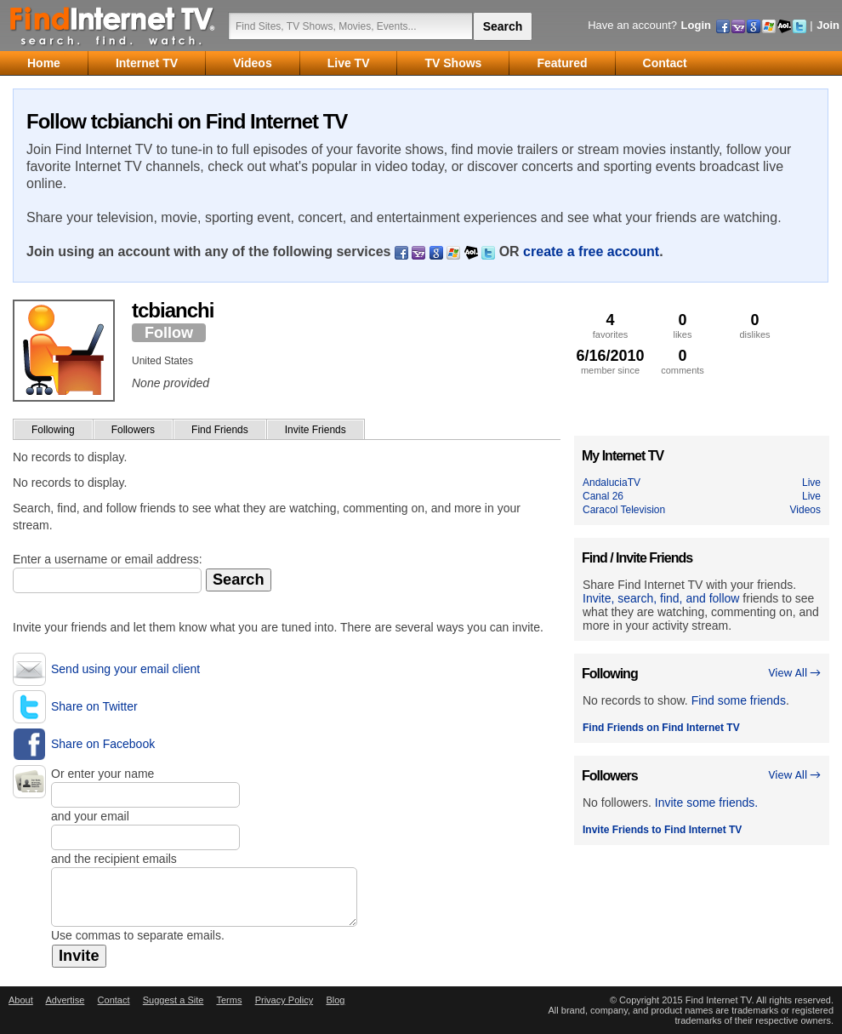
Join (827, 25)
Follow (169, 332)
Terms (229, 1000)
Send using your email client (125, 669)
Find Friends (219, 430)
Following (53, 430)
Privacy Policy (284, 1000)
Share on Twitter (94, 706)
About (21, 1000)
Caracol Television (624, 510)
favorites (610, 325)
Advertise (64, 1000)
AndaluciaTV (611, 482)
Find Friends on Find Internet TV (661, 728)
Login (696, 25)
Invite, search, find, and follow (661, 598)
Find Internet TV (113, 25)
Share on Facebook (103, 744)
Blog (335, 1000)
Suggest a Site (173, 1000)
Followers (133, 430)
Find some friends (738, 700)
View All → (794, 673)
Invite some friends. (706, 802)
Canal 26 (603, 496)
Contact (114, 1000)
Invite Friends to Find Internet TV (662, 830)
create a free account (591, 251)
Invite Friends (315, 430)
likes (682, 325)
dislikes (755, 325)
